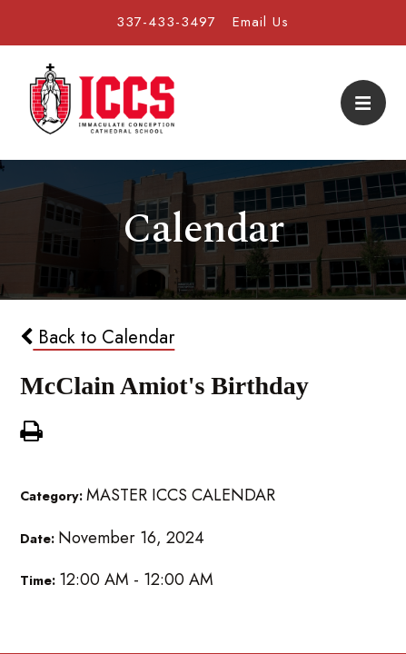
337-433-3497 (166, 22)
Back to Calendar (97, 337)
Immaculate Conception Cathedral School (101, 103)
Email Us (261, 22)
